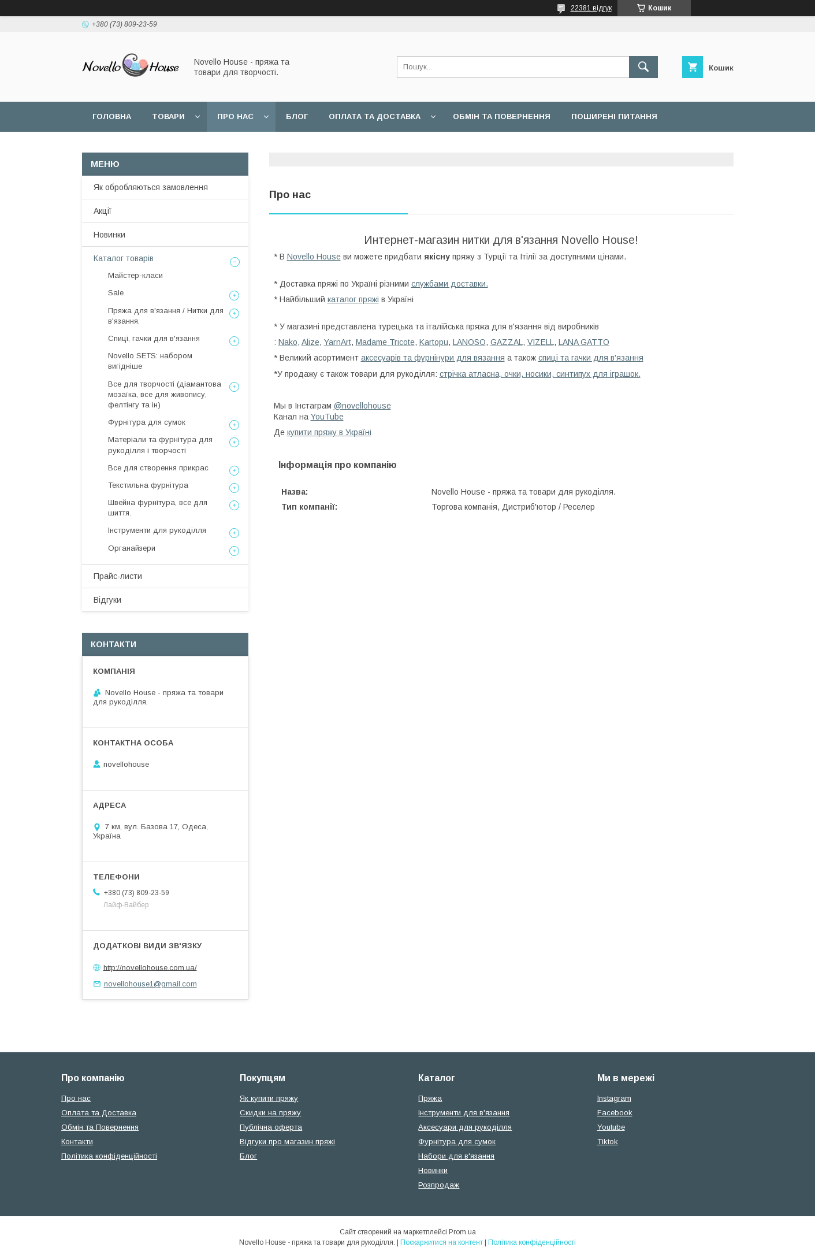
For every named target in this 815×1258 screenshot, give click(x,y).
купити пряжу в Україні (329, 432)
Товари (168, 116)
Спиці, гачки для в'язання (154, 338)
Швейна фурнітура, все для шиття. (157, 507)
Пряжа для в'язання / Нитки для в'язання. (166, 315)
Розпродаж (438, 1185)
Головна (111, 116)
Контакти (77, 1141)
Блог (297, 116)
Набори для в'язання (456, 1156)
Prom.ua (462, 1232)
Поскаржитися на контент (441, 1242)
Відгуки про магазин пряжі (287, 1141)
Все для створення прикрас (158, 467)
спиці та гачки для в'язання (590, 357)
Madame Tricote (385, 342)
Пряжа (430, 1098)
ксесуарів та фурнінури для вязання (435, 357)
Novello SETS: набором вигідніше (150, 360)
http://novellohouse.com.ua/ (150, 967)
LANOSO (469, 342)
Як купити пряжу (269, 1098)
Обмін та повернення (501, 116)
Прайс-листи (118, 576)
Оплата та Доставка (374, 116)
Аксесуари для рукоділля (465, 1127)
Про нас (235, 116)
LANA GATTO (584, 342)
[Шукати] (643, 67)
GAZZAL (506, 342)
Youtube (611, 1127)
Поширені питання (614, 116)
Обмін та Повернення (100, 1127)
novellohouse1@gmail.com (150, 983)
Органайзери (131, 548)
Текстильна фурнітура (148, 485)
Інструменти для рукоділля (157, 530)
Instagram (614, 1098)
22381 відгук (591, 8)
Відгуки (107, 599)
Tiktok (607, 1141)
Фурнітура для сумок (146, 422)
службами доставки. (449, 283)
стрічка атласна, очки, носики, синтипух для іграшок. (540, 373)
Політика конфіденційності (109, 1156)
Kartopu (433, 342)
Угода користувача (136, 146)
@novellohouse (362, 405)
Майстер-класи (135, 275)
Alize (310, 342)
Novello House (314, 256)
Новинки (109, 234)
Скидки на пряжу (270, 1112)
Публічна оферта (271, 1127)
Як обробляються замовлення (151, 187)
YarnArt (337, 342)
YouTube (327, 416)
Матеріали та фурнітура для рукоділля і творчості (160, 444)
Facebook (614, 1112)
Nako (287, 342)
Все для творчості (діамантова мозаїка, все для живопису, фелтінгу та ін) (164, 394)
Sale (116, 292)
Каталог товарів (124, 258)
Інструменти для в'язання (463, 1112)
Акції (102, 211)
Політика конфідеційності (261, 146)
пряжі (369, 299)
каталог (343, 299)
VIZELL (540, 342)
